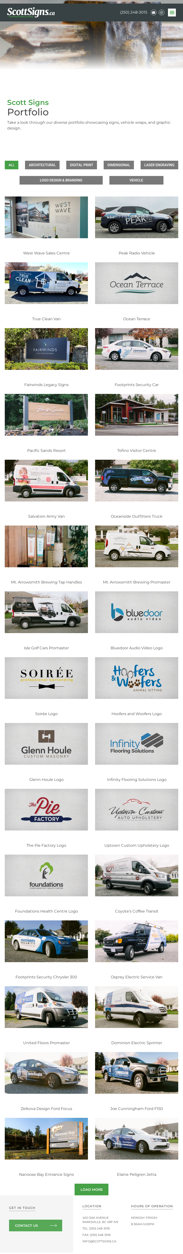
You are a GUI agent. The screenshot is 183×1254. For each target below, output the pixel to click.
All (33, 165)
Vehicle (143, 181)
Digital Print (104, 165)
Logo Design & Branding (100, 181)
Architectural (64, 165)
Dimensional (141, 165)
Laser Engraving (48, 181)
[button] (172, 12)
